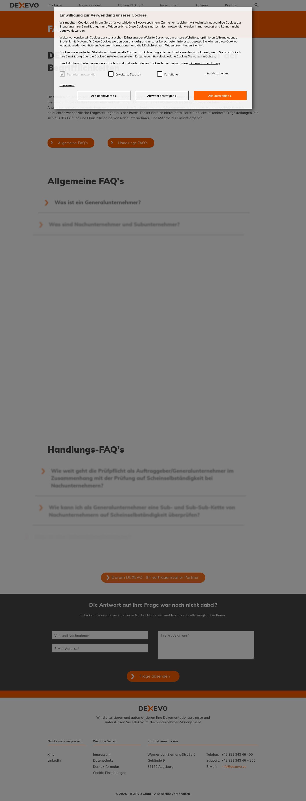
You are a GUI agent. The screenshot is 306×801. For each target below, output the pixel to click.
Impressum (67, 85)
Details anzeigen (217, 73)
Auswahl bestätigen (162, 96)
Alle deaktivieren (104, 96)
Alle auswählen (220, 96)
